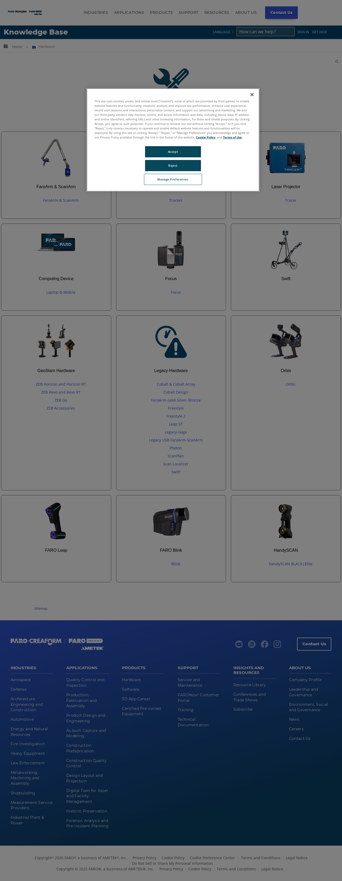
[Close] (252, 94)
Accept (173, 152)
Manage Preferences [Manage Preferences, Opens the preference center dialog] (172, 179)
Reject (172, 165)
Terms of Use (232, 137)
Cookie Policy (205, 137)
